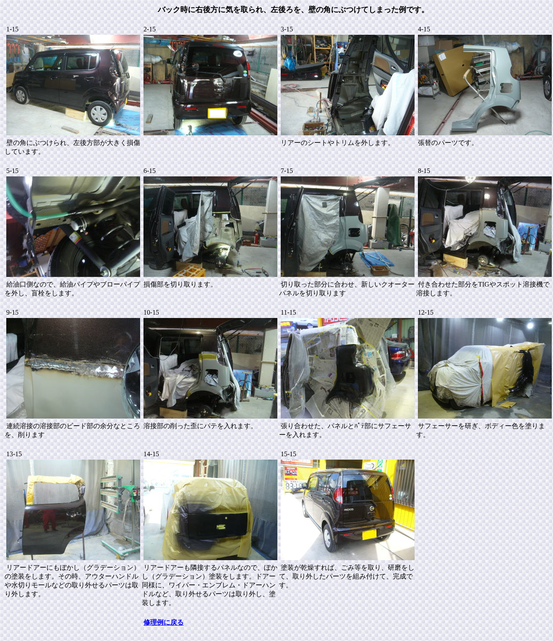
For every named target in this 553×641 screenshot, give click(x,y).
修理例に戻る (163, 622)
